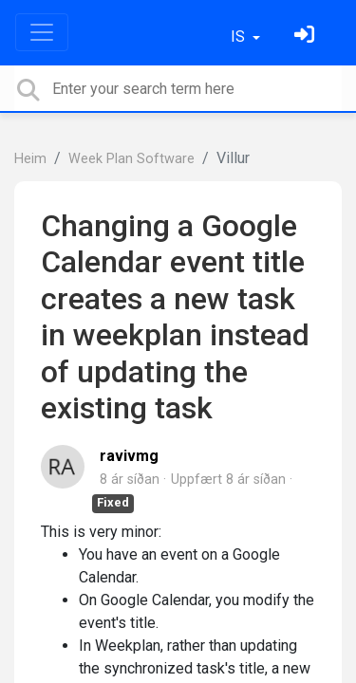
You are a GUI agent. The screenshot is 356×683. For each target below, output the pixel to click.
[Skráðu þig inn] (307, 36)
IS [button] (240, 37)
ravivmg (129, 456)
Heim (30, 159)
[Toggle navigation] (41, 32)
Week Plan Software (131, 159)
